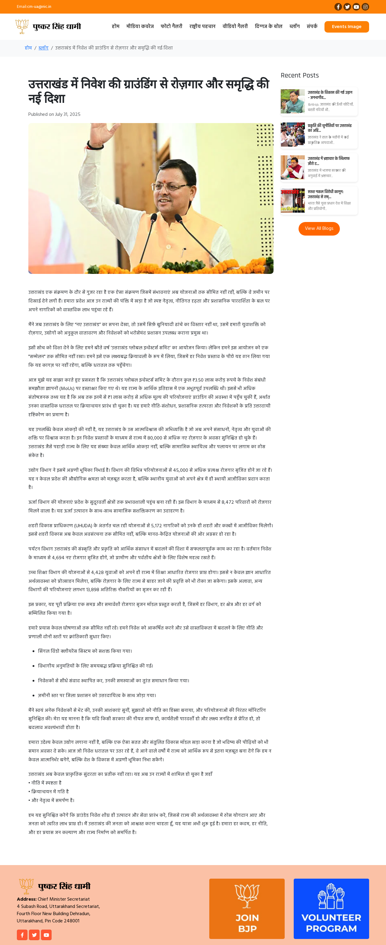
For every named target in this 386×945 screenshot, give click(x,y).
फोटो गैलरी (171, 27)
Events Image (347, 27)
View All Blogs (319, 229)
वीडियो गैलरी (235, 27)
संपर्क (312, 27)
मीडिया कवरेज (140, 27)
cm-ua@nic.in (39, 7)
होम (115, 27)
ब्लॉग (295, 27)
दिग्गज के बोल (269, 27)
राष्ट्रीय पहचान (202, 27)
